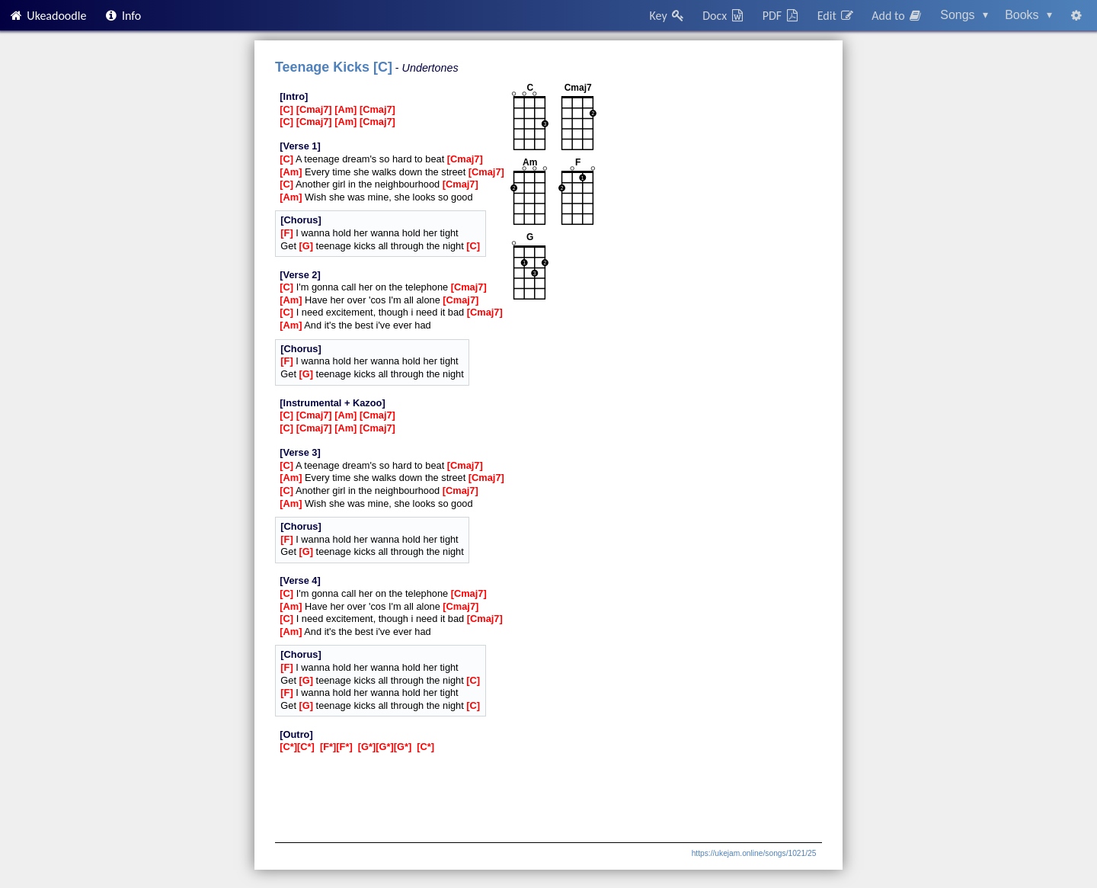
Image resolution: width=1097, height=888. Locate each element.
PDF (782, 15)
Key (668, 15)
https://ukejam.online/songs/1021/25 (754, 853)
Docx (723, 15)
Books (1028, 14)
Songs (964, 14)
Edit (836, 15)
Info (123, 15)
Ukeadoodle (47, 15)
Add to (897, 15)
